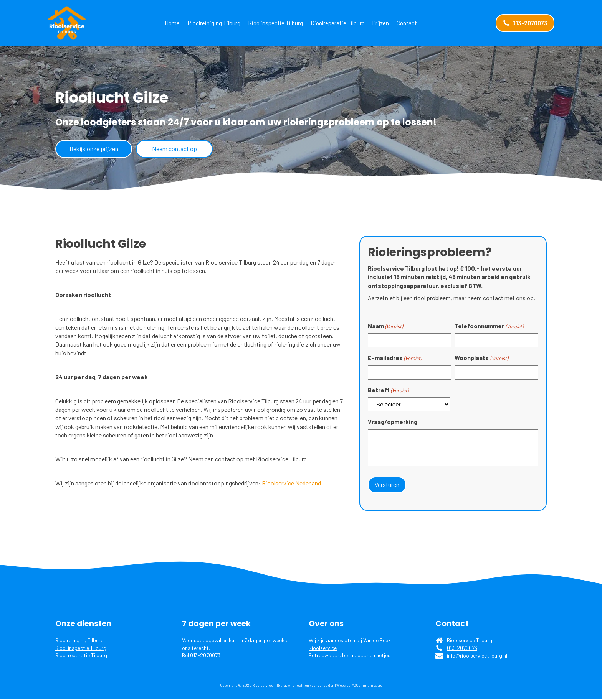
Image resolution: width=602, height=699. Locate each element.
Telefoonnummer (489, 326)
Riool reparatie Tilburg (81, 655)
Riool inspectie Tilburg (80, 647)
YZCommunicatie (367, 685)
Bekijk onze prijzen (93, 148)
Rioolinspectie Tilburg (275, 23)
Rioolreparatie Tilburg (338, 23)
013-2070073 (205, 655)
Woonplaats (481, 358)
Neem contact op (174, 148)
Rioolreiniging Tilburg (213, 23)
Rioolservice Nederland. (292, 483)
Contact (407, 23)
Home (172, 23)
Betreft (388, 390)
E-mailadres (395, 358)
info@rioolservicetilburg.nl (477, 655)
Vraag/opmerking (392, 421)
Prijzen (380, 23)
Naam (385, 326)
